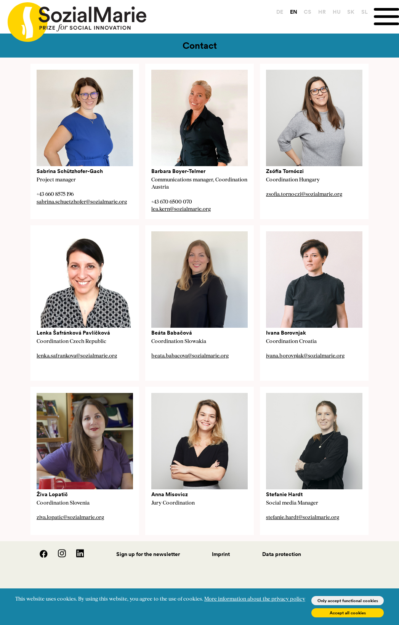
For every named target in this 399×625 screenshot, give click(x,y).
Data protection (281, 554)
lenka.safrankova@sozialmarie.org (77, 356)
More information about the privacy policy (254, 599)
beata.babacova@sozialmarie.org (190, 356)
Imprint (221, 554)
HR (322, 11)
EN (293, 11)
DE (279, 11)
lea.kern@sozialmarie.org (181, 209)
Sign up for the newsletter (148, 554)
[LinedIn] (75, 555)
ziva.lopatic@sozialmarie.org (70, 518)
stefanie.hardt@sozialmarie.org (302, 518)
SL (364, 11)
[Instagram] (58, 555)
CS (307, 11)
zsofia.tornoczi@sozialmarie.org (304, 194)
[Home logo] (73, 18)
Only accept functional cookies (347, 600)
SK (350, 11)
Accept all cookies (348, 612)
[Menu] (386, 16)
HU (337, 11)
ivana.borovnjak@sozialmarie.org (305, 356)
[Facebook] (39, 555)
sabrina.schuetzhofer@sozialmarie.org (82, 202)
